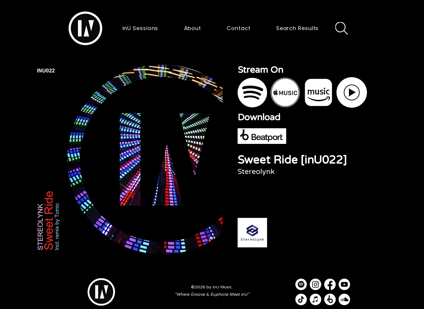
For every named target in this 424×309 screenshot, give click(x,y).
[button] (85, 28)
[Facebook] (330, 284)
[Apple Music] (315, 299)
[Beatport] (330, 299)
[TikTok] (301, 299)
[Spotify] (301, 284)
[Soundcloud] (344, 299)
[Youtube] (344, 284)
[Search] (341, 28)
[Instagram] (315, 284)
